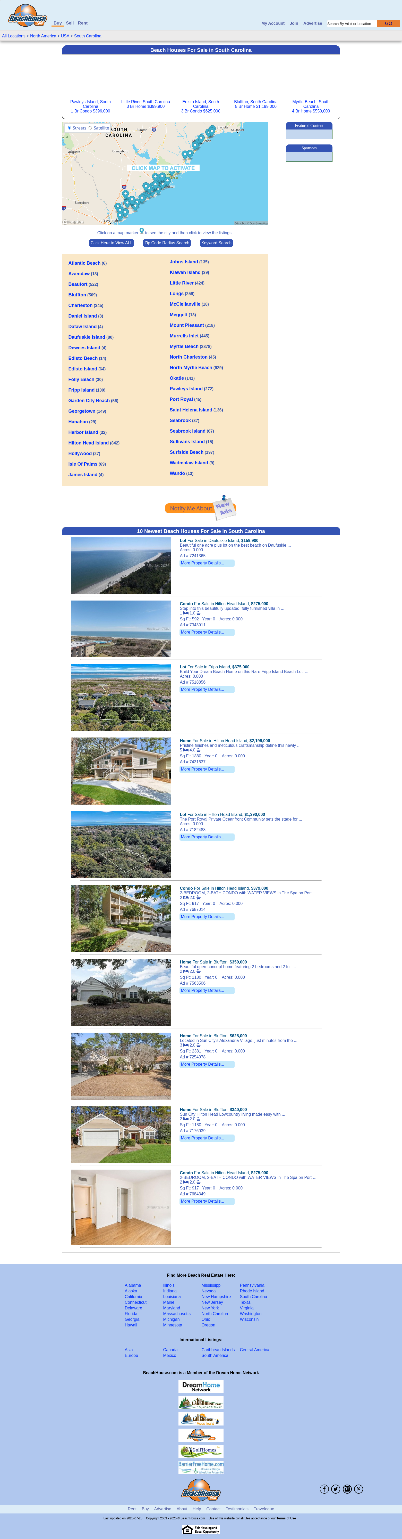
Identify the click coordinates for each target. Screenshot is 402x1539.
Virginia (247, 1308)
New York (210, 1308)
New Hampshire (216, 1296)
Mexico (169, 1355)
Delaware (133, 1308)
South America (215, 1355)
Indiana (170, 1291)
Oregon (208, 1325)
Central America (254, 1350)
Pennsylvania (252, 1285)
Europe (131, 1355)
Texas (245, 1302)
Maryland (171, 1308)
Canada (170, 1350)
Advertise (312, 23)
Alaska (131, 1291)
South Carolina (87, 36)
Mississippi (211, 1285)
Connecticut (136, 1302)
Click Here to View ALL (111, 243)
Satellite (101, 128)
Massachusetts (177, 1313)
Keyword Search (216, 243)
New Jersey (212, 1302)
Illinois (169, 1285)
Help (197, 1509)
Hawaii (131, 1325)
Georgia (132, 1319)
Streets (79, 128)
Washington (251, 1313)
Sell (70, 23)
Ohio (206, 1319)
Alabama (133, 1285)
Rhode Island (252, 1291)
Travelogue (264, 1509)
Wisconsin (249, 1319)
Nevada (209, 1291)
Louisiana (172, 1296)
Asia (129, 1350)
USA (65, 36)
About (182, 1509)
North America (43, 36)
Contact (213, 1509)
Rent (83, 23)
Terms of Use (286, 1518)
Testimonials (237, 1509)
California (133, 1296)
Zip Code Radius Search (166, 243)
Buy (58, 23)
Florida (131, 1313)
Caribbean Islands (218, 1350)
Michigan (171, 1319)
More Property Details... (202, 563)
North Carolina (215, 1313)
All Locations (13, 36)
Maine (169, 1302)
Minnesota (172, 1325)
